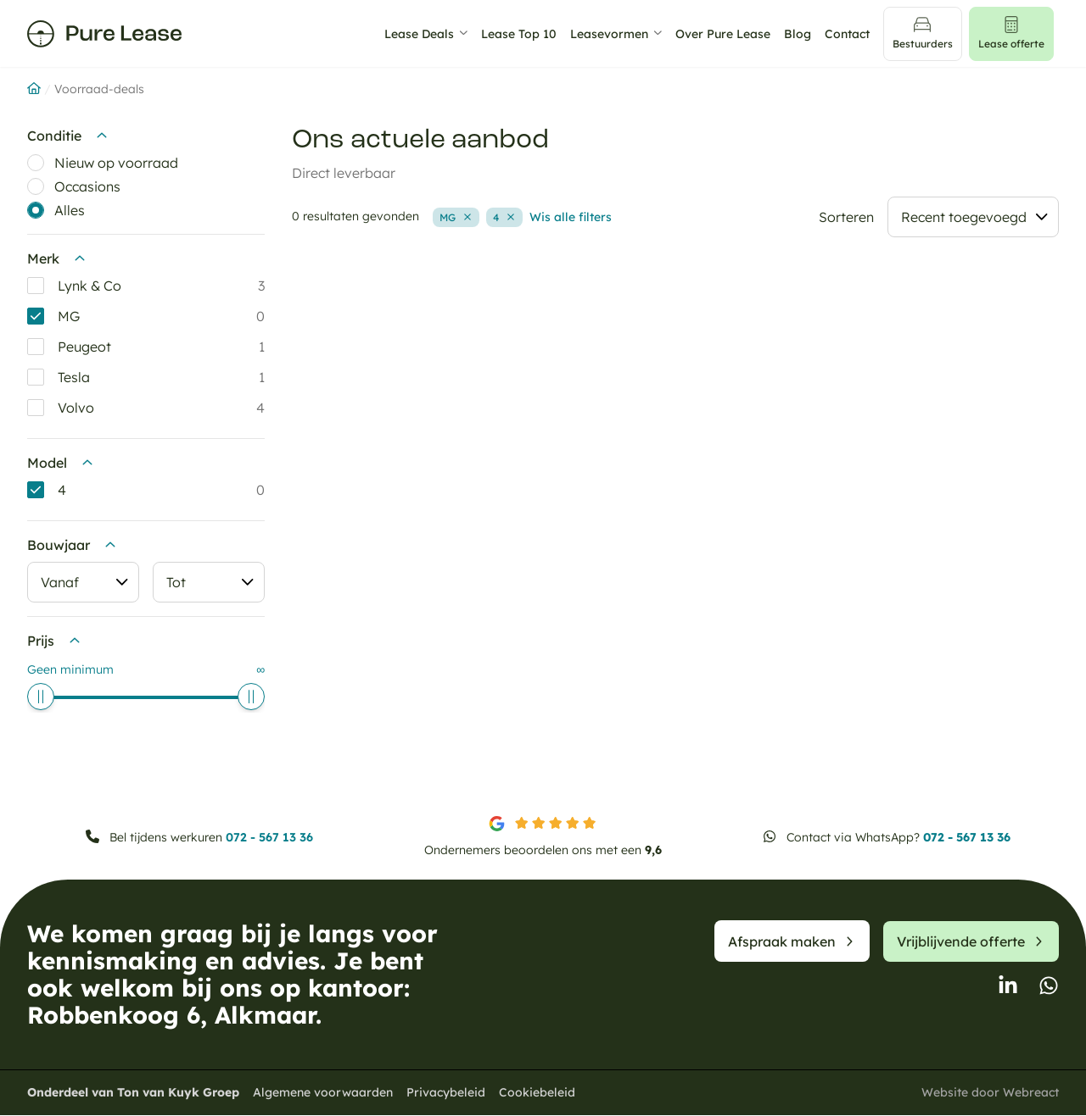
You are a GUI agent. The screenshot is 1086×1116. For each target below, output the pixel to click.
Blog (803, 34)
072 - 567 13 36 (269, 838)
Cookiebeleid (537, 1093)
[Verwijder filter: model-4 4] (504, 218)
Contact (853, 34)
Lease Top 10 (525, 34)
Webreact (1031, 1093)
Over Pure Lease (728, 34)
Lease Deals (425, 34)
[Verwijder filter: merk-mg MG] (456, 218)
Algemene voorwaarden (323, 1093)
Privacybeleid (445, 1093)
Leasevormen (615, 34)
